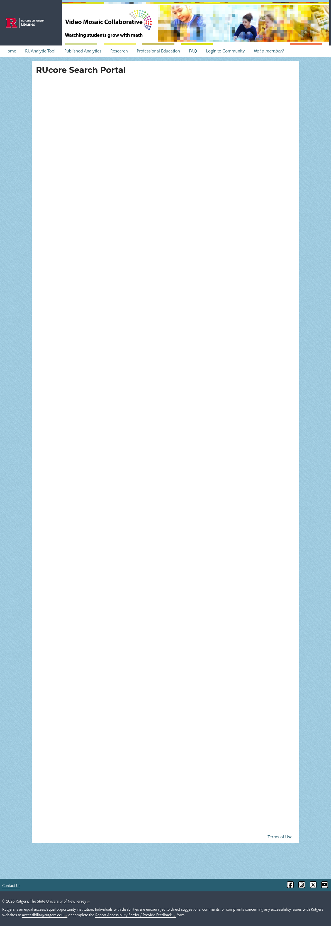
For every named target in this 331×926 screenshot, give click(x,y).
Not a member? (269, 51)
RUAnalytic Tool (40, 51)
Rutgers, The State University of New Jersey (53, 901)
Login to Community (225, 51)
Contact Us (11, 886)
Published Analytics (82, 51)
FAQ (193, 51)
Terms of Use (279, 836)
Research (119, 51)
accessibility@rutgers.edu (44, 915)
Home (10, 51)
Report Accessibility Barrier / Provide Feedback (135, 915)
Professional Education (158, 51)
